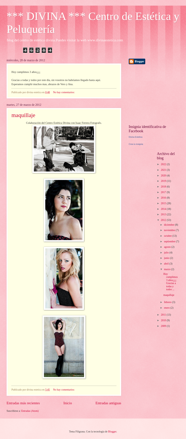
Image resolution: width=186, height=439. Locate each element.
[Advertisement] (152, 94)
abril (166, 263)
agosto (167, 247)
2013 (164, 214)
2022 (164, 164)
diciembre (169, 224)
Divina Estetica (135, 137)
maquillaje (23, 115)
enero (167, 307)
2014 (164, 209)
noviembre (170, 230)
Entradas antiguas (108, 403)
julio (166, 252)
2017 (164, 192)
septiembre (170, 241)
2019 (164, 181)
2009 (164, 326)
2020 (164, 175)
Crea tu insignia (136, 144)
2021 (164, 169)
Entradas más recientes (23, 403)
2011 (164, 314)
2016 (164, 197)
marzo (167, 269)
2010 (164, 320)
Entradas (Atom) (30, 411)
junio (167, 258)
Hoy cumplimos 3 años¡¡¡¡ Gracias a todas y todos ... (170, 282)
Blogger (112, 431)
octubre (168, 235)
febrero (168, 302)
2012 (164, 220)
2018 (164, 186)
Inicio (68, 403)
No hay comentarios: (64, 92)
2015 (164, 203)
